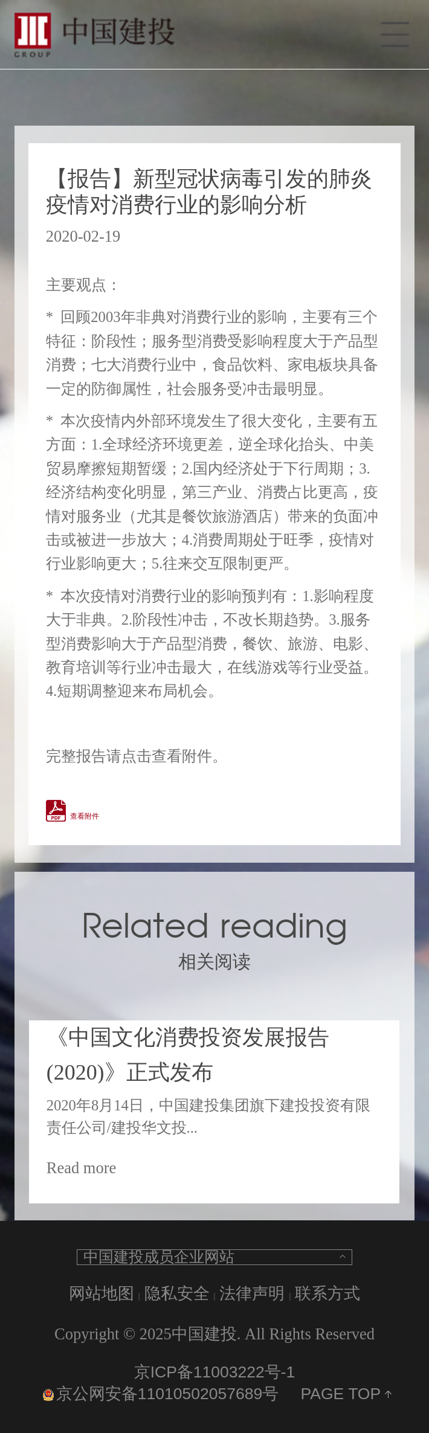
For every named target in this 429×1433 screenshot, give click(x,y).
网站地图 (101, 1293)
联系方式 (327, 1293)
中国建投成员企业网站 (158, 1257)
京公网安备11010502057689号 (160, 1394)
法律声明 (252, 1293)
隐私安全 (177, 1293)
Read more (82, 1168)
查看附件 (84, 816)
